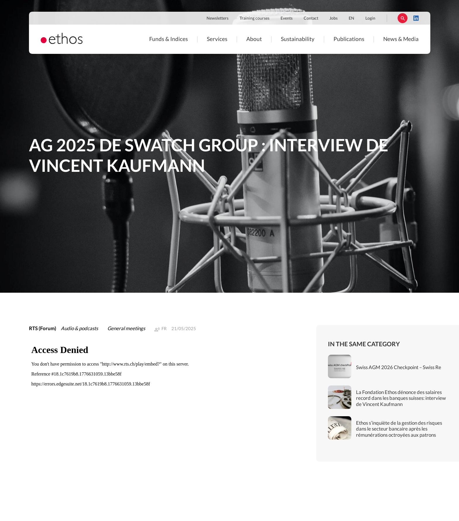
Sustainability (297, 39)
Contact (311, 18)
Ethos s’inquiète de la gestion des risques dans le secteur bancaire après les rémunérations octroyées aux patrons (399, 429)
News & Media (401, 39)
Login (370, 18)
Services (217, 39)
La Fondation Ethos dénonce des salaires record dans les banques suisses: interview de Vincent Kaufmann (401, 398)
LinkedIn (416, 18)
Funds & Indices (168, 39)
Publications (348, 39)
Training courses (254, 18)
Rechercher (403, 18)
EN (351, 18)
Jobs (333, 18)
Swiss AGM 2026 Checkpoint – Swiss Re (398, 367)
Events (287, 18)
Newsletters (217, 18)
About (254, 39)
